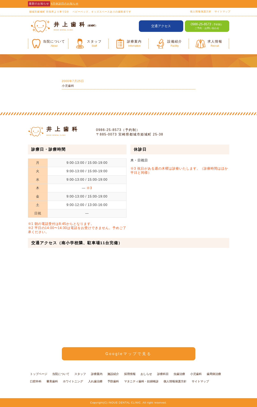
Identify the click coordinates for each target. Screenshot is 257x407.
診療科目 (163, 374)
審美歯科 (52, 381)
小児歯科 (68, 85)
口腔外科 (35, 381)
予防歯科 (113, 381)
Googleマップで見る (128, 354)
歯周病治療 (214, 374)
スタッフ (80, 374)
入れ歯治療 (95, 381)
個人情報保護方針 (200, 11)
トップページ (38, 374)
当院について (60, 374)
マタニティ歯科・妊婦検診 (141, 381)
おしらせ (146, 374)
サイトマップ (222, 11)
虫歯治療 (179, 374)
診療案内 (97, 374)
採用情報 (130, 374)
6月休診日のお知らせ (64, 3)
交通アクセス (161, 26)
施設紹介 (113, 374)
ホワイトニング (73, 381)
